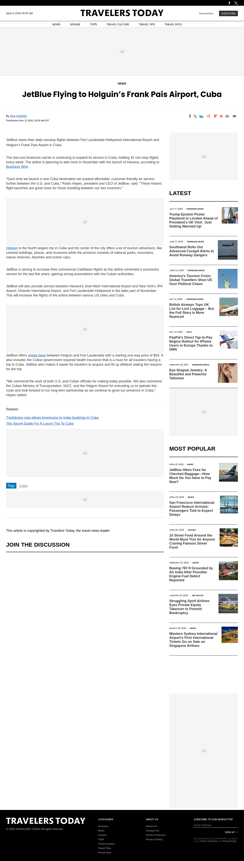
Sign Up (230, 832)
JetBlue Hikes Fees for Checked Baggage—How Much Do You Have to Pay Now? (190, 476)
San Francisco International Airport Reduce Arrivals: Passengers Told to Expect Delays (191, 509)
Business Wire (17, 167)
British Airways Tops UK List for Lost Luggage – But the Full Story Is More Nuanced (191, 311)
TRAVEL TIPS (147, 24)
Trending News (195, 208)
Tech (189, 331)
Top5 (101, 839)
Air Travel (198, 595)
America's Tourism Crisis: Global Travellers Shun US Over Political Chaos (190, 280)
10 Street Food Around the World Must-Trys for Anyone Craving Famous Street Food (192, 541)
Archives (103, 826)
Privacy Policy (154, 839)
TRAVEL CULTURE (118, 24)
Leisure (192, 529)
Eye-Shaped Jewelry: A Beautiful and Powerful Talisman (188, 374)
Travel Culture (106, 843)
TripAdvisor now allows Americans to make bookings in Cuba (52, 418)
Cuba (23, 486)
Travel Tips (104, 848)
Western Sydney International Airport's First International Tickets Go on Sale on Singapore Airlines (193, 640)
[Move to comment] (234, 116)
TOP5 (93, 24)
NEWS (56, 24)
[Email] (227, 116)
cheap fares (37, 355)
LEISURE (75, 24)
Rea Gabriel (18, 116)
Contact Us (152, 830)
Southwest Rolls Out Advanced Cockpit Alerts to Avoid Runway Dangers (191, 251)
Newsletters (206, 13)
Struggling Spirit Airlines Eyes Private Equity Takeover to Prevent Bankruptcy (189, 607)
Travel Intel (104, 852)
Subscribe (228, 13)
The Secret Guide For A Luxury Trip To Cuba (40, 423)
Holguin (12, 248)
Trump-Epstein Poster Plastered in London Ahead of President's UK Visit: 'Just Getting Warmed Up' (193, 220)
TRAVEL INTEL (173, 24)
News (122, 84)
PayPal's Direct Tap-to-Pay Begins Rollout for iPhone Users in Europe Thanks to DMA (191, 343)
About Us (151, 826)
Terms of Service (156, 835)
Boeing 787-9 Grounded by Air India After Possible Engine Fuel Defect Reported (191, 574)
